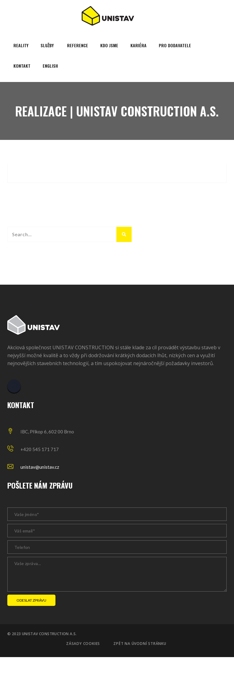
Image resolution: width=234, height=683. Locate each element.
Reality (20, 45)
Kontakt (21, 65)
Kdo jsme (109, 45)
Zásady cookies (83, 644)
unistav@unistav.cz (39, 467)
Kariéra (138, 45)
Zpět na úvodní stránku (139, 644)
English (50, 65)
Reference (77, 45)
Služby (47, 45)
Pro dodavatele (175, 45)
